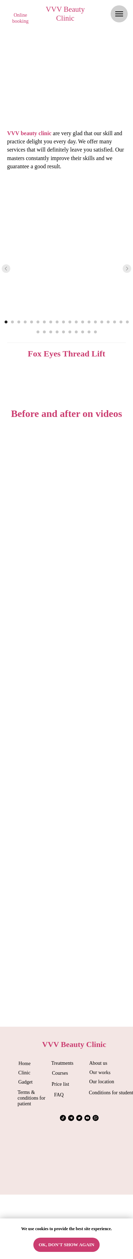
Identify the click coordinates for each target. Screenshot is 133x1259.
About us (98, 1063)
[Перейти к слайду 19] (121, 322)
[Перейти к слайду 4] (25, 322)
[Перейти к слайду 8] (50, 322)
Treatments (62, 1063)
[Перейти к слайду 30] (95, 331)
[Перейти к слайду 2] (12, 322)
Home (24, 1063)
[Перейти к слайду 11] (69, 322)
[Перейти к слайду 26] (69, 331)
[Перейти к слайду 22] (44, 331)
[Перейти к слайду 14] (89, 322)
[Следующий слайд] (127, 268)
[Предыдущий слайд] (6, 268)
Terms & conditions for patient (31, 1098)
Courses (60, 1073)
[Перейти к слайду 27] (76, 331)
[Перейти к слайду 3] (18, 322)
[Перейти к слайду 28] (82, 331)
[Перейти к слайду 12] (76, 322)
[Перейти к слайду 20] (127, 322)
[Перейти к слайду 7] (44, 322)
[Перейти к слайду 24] (57, 331)
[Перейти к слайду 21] (38, 331)
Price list (60, 1084)
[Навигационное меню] (119, 13)
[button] (21, 18)
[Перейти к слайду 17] (108, 322)
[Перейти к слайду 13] (82, 322)
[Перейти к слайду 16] (101, 322)
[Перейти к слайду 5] (31, 322)
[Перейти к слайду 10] (63, 322)
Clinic (24, 1072)
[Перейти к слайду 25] (63, 331)
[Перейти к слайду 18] (114, 322)
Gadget (25, 1082)
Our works (99, 1072)
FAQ (59, 1094)
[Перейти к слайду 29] (89, 331)
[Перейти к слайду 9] (57, 322)
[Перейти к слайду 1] (6, 322)
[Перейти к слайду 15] (95, 322)
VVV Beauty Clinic (65, 13)
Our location (101, 1081)
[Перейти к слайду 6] (38, 322)
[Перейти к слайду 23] (50, 331)
